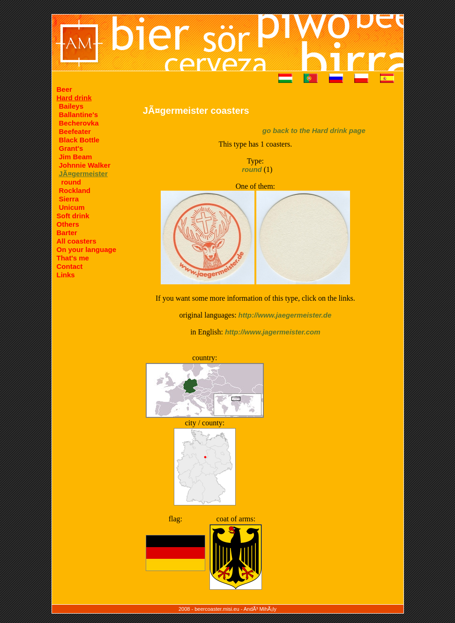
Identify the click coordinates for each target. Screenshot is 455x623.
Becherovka (79, 123)
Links (66, 275)
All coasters (77, 241)
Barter (67, 233)
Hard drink (74, 98)
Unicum (72, 207)
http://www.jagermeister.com (273, 332)
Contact (70, 266)
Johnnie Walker (85, 165)
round (71, 182)
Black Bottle (79, 140)
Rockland (75, 190)
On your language (87, 249)
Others (68, 224)
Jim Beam (75, 157)
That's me (73, 258)
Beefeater (75, 131)
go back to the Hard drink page (313, 130)
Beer (64, 89)
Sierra (69, 199)
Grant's (71, 148)
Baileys (71, 106)
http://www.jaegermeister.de (285, 315)
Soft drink (73, 216)
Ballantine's (78, 115)
